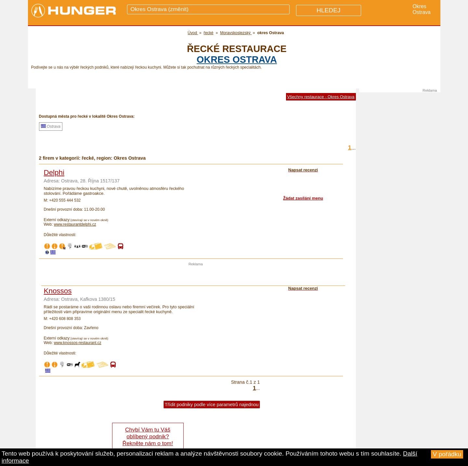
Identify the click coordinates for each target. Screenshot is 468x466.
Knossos (58, 291)
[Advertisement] (196, 276)
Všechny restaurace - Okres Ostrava (321, 96)
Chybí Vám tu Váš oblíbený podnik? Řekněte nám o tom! (148, 436)
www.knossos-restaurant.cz (77, 342)
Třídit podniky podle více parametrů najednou (212, 404)
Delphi (54, 172)
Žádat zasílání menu (303, 198)
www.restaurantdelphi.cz (75, 224)
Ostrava (50, 126)
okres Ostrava (237, 59)
